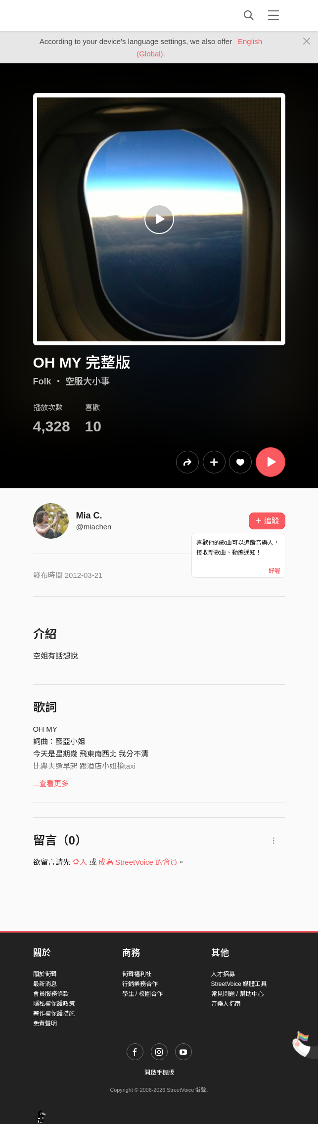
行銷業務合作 (140, 984)
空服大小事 (87, 381)
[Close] (307, 41)
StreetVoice (74, 15)
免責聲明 (45, 1023)
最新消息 (45, 984)
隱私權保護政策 (54, 1003)
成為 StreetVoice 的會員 (138, 862)
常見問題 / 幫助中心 (237, 993)
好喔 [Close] (274, 570)
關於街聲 (45, 974)
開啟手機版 (159, 1072)
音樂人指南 (226, 1003)
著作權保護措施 (54, 1013)
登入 (79, 862)
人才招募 (223, 974)
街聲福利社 (137, 974)
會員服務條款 (51, 993)
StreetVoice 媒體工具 (239, 984)
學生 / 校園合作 (142, 993)
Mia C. (89, 515)
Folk (42, 381)
